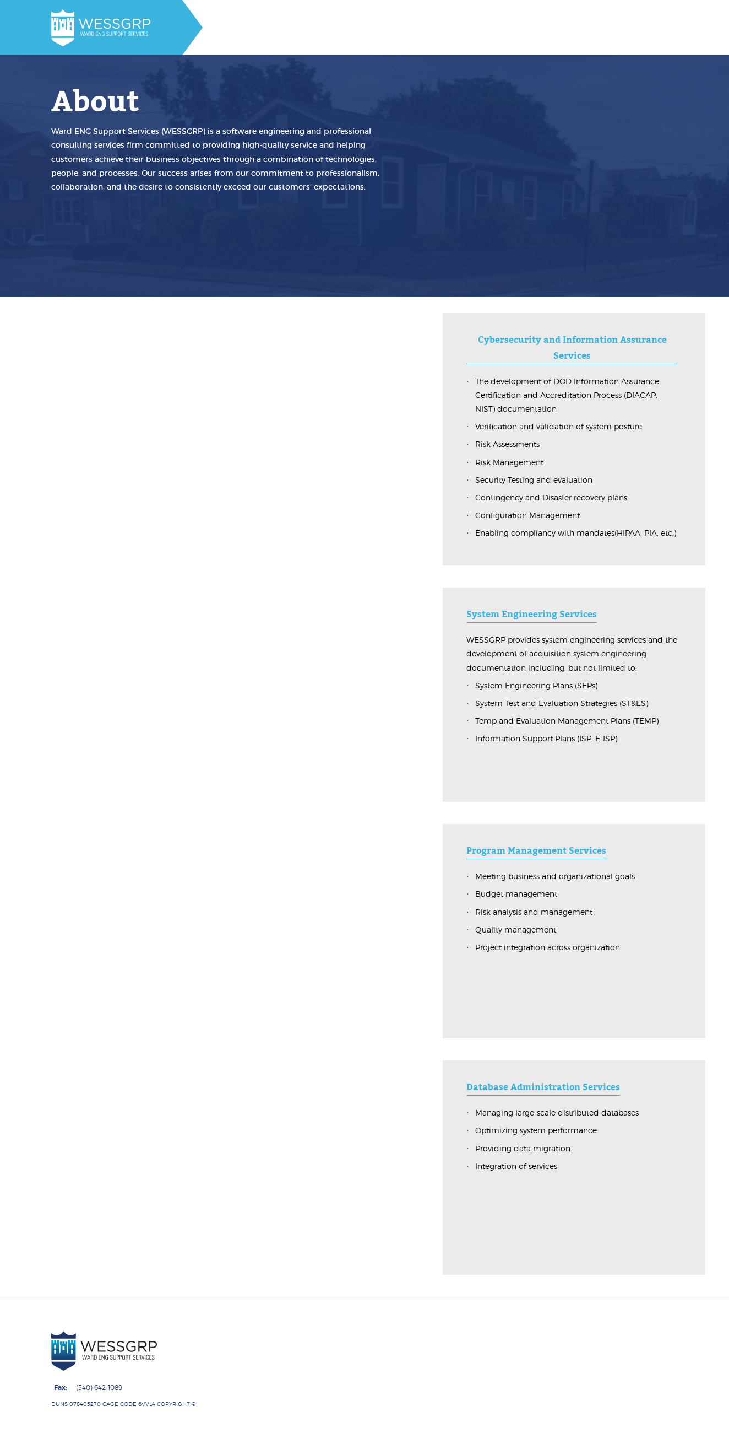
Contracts (434, 1431)
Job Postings (562, 1431)
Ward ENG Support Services (242, 1403)
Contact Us (495, 1431)
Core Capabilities (361, 1431)
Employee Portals (642, 1431)
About (294, 1431)
